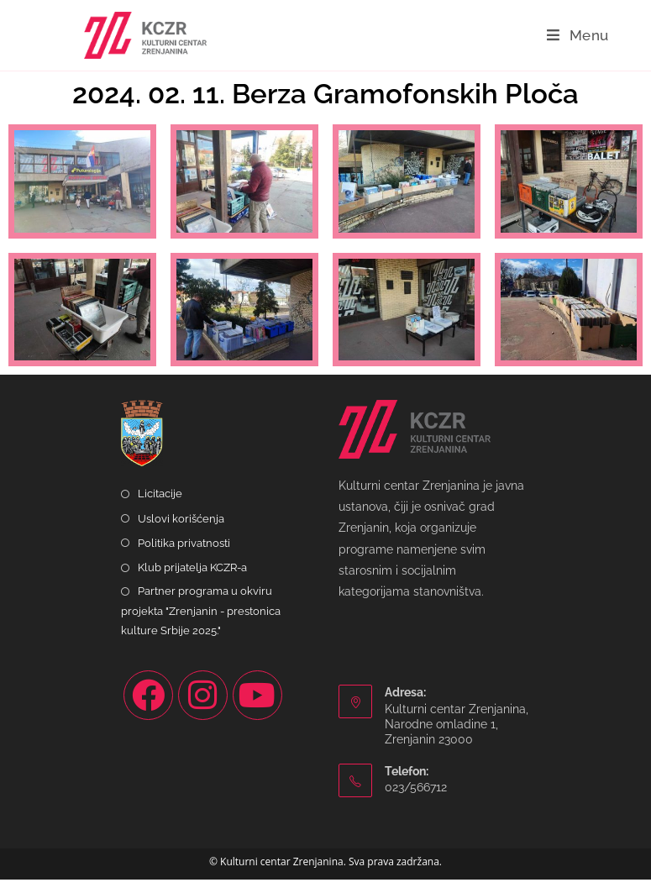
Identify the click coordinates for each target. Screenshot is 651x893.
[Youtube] (257, 708)
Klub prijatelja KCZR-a (192, 580)
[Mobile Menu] (578, 35)
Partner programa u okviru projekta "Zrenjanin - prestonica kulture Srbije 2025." (201, 624)
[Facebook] (148, 708)
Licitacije (160, 507)
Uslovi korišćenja (181, 531)
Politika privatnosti (184, 555)
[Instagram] (203, 708)
